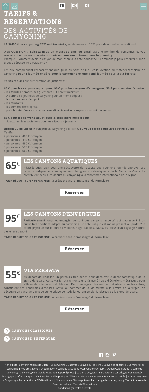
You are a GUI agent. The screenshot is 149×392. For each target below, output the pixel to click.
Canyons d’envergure (33, 338)
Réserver (74, 192)
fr (62, 6)
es (87, 6)
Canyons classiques (32, 330)
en (74, 6)
